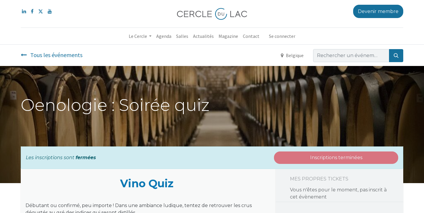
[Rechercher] (396, 55)
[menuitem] (164, 36)
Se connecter (282, 36)
